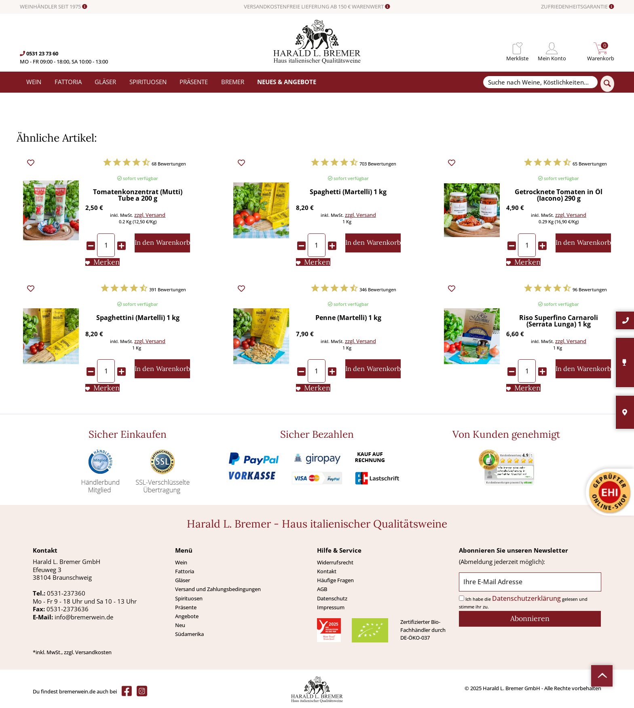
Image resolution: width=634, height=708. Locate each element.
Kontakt (326, 571)
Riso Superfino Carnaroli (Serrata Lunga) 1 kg (558, 321)
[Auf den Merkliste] (102, 262)
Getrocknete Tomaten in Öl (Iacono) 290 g (558, 196)
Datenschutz (332, 598)
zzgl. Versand (149, 214)
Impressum (330, 607)
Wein (181, 562)
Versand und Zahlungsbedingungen (218, 589)
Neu (180, 625)
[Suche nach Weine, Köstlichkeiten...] (540, 82)
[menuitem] (517, 48)
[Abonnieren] (530, 619)
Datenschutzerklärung (526, 598)
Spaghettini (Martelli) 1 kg (138, 318)
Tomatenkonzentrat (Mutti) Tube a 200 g (137, 196)
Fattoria (184, 571)
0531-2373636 (67, 609)
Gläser (182, 580)
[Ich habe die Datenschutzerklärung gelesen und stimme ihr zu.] (461, 598)
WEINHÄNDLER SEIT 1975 (53, 7)
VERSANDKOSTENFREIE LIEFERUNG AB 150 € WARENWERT (317, 7)
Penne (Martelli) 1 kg (348, 318)
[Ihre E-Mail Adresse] (530, 581)
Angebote (187, 616)
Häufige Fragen (335, 580)
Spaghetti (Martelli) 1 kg (348, 192)
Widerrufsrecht (335, 562)
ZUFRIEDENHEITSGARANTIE (577, 7)
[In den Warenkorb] (162, 242)
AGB (322, 589)
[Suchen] (607, 84)
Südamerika (189, 634)
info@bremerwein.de (84, 617)
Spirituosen (189, 598)
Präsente (186, 607)
